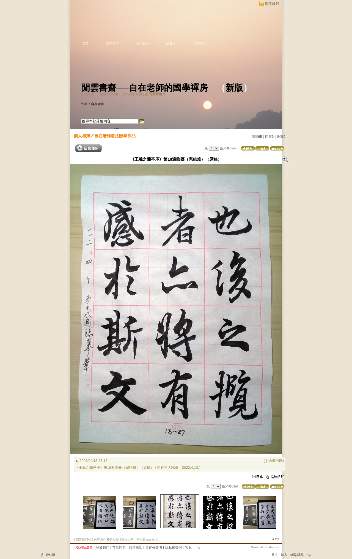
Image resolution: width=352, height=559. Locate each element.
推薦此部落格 (108, 94)
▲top (275, 539)
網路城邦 (272, 4)
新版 (234, 88)
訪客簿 (170, 43)
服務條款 (135, 547)
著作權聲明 (153, 547)
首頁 (85, 43)
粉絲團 (51, 555)
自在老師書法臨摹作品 (115, 135)
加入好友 (87, 94)
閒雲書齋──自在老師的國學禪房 (144, 88)
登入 (274, 555)
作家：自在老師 (92, 104)
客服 (188, 547)
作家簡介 (199, 43)
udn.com (273, 547)
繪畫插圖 (275, 461)
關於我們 (102, 547)
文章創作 (112, 43)
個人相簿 (142, 43)
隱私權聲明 (173, 547)
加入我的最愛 (132, 94)
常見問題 (119, 547)
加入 (284, 555)
